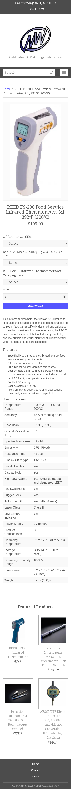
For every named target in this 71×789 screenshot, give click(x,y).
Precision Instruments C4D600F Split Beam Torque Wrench (18, 720)
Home (35, 763)
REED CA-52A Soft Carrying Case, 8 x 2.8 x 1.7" (32, 254)
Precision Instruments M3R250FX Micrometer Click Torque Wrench (53, 656)
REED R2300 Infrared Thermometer (18, 652)
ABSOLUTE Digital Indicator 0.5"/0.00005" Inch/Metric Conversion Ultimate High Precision (53, 724)
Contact (35, 770)
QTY (6, 290)
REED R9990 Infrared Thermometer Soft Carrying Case (32, 273)
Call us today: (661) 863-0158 (35, 3)
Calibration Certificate (19, 237)
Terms (35, 776)
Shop (6, 89)
